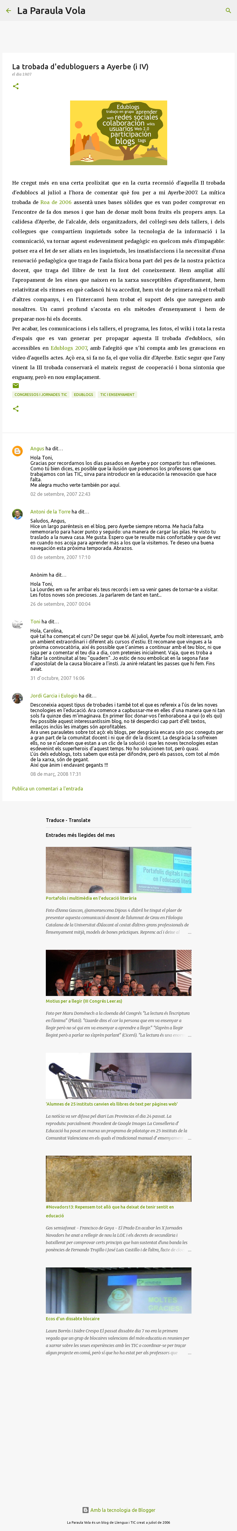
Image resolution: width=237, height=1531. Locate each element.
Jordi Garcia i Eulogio (54, 695)
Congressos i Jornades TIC (41, 395)
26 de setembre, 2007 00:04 (60, 604)
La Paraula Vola (51, 10)
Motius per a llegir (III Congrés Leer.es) (84, 1001)
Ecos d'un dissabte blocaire (73, 1318)
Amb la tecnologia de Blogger (118, 1510)
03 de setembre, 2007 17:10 (60, 557)
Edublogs (83, 395)
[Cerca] (94, 10)
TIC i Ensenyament (117, 395)
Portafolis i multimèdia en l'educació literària (91, 898)
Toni (35, 621)
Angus (37, 448)
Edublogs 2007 (69, 348)
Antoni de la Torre (50, 511)
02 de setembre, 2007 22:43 (60, 494)
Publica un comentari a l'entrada (47, 788)
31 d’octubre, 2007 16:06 (57, 678)
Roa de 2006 (56, 202)
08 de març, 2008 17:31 (55, 774)
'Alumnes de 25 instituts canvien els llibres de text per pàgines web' (112, 1104)
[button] (15, 87)
